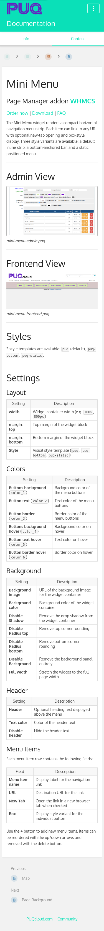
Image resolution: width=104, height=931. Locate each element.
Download (42, 113)
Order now (17, 113)
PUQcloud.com (40, 919)
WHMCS (82, 101)
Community (67, 919)
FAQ (61, 113)
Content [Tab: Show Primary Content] (78, 38)
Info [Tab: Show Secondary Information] (25, 38)
